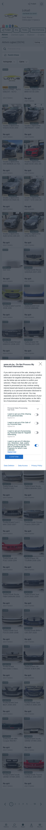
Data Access (23, 466)
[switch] (37, 414)
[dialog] (23, 415)
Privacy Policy (36, 466)
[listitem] (23, 409)
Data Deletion (9, 466)
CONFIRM (14, 457)
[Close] (41, 364)
